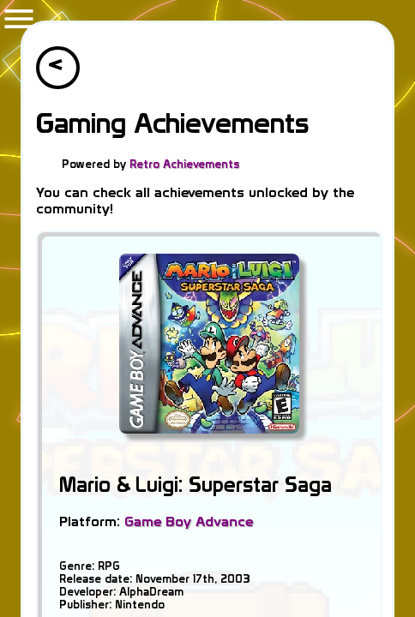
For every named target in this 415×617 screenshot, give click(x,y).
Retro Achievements (184, 164)
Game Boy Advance (188, 521)
